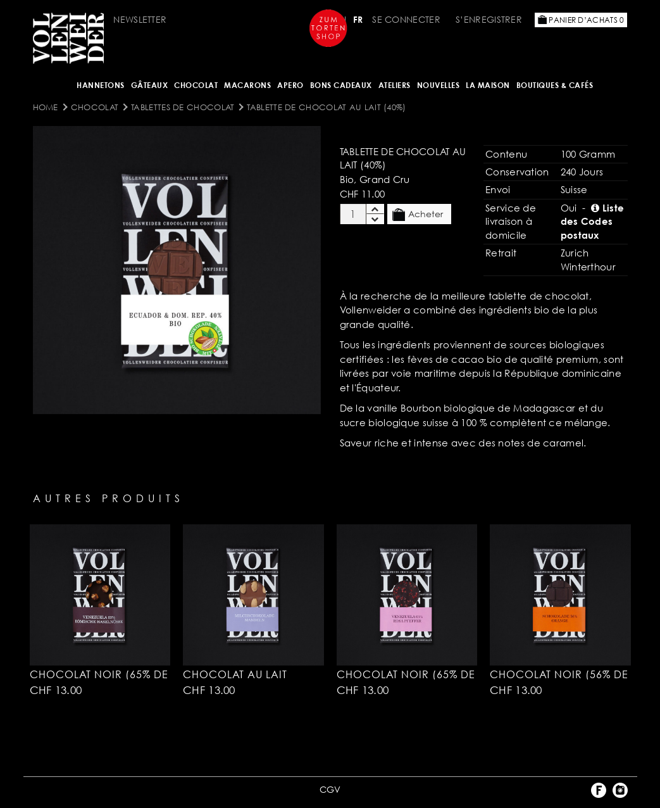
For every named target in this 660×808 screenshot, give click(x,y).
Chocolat (196, 85)
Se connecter (406, 19)
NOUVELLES (438, 85)
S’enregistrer (489, 19)
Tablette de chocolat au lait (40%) (326, 107)
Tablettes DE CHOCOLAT (182, 107)
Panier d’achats (581, 20)
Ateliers (394, 85)
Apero (290, 85)
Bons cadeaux (341, 85)
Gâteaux (149, 85)
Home (45, 107)
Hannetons (101, 85)
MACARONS (247, 85)
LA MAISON (488, 85)
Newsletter (139, 19)
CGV (330, 789)
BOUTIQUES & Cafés (555, 85)
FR (358, 19)
